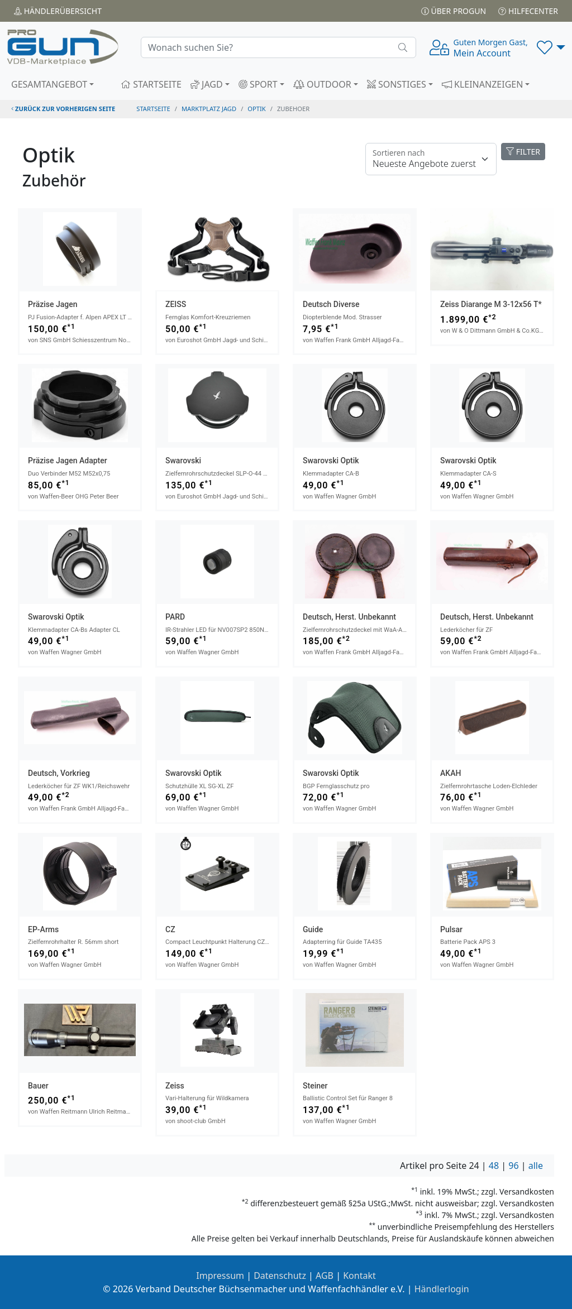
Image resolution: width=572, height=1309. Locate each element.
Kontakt (359, 1275)
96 (513, 1165)
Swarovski (183, 460)
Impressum (220, 1275)
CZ (170, 929)
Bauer (38, 1085)
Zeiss (174, 1085)
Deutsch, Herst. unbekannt (349, 616)
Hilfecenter (528, 11)
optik (256, 108)
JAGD (206, 84)
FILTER (523, 151)
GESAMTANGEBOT (49, 84)
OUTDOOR (322, 84)
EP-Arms (43, 929)
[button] (551, 47)
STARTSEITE (151, 84)
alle (535, 1165)
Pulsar (451, 929)
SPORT (258, 84)
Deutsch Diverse (331, 304)
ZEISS (175, 304)
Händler (58, 11)
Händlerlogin (441, 1289)
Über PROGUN (453, 11)
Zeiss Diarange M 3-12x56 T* (491, 304)
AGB (324, 1275)
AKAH (450, 773)
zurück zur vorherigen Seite (63, 108)
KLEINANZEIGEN (482, 84)
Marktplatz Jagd (209, 108)
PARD (175, 616)
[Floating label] (431, 159)
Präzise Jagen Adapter (67, 460)
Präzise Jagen (53, 304)
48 (494, 1165)
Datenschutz (280, 1275)
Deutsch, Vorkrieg (59, 773)
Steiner (315, 1085)
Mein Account (491, 48)
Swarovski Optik (331, 460)
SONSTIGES (396, 84)
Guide (313, 929)
